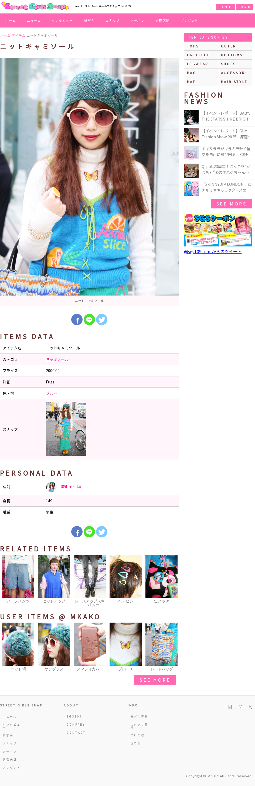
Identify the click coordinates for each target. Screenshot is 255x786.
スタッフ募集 (139, 725)
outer (228, 46)
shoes (228, 63)
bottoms (232, 55)
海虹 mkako (63, 487)
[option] (89, 182)
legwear (198, 63)
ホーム (10, 20)
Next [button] (172, 581)
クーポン (137, 20)
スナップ (112, 20)
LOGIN (245, 7)
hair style (234, 81)
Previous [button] (7, 581)
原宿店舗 (162, 20)
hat (191, 81)
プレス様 (137, 735)
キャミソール (57, 359)
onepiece (198, 55)
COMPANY (75, 724)
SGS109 (74, 716)
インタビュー (62, 20)
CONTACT (76, 732)
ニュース (34, 20)
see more (155, 680)
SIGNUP (226, 7)
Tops (193, 46)
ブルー (51, 393)
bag (191, 72)
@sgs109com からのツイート (213, 251)
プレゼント (189, 20)
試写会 (89, 20)
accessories (236, 72)
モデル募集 (139, 716)
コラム (135, 743)
